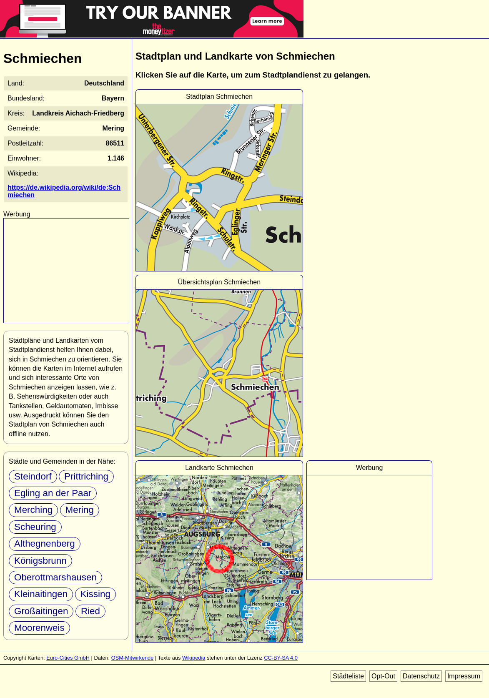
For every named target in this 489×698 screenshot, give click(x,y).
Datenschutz (421, 676)
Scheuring (35, 527)
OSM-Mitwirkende (132, 658)
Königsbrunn (40, 560)
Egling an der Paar (52, 493)
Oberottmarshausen (55, 577)
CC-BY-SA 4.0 (281, 658)
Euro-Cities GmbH (68, 658)
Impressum (463, 676)
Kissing (95, 594)
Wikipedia (193, 658)
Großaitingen (41, 611)
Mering (79, 510)
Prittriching (86, 476)
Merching (33, 510)
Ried (90, 611)
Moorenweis (39, 628)
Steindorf (33, 476)
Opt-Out (383, 676)
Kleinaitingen (41, 594)
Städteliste (348, 676)
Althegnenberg (44, 543)
